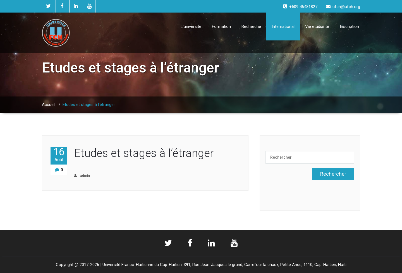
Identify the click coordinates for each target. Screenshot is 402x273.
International (283, 26)
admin (82, 176)
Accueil (48, 104)
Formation (221, 26)
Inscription (349, 26)
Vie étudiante (317, 26)
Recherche (251, 26)
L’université (191, 26)
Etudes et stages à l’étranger (144, 153)
